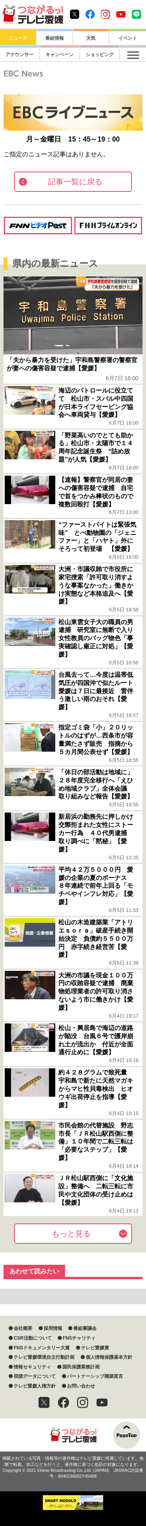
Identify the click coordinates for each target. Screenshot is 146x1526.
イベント (127, 38)
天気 (90, 38)
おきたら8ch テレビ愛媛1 (32, 14)
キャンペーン (54, 54)
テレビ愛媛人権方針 (35, 1386)
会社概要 (23, 1328)
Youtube (121, 14)
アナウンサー (18, 54)
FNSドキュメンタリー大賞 (42, 1348)
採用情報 (53, 1328)
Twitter (74, 14)
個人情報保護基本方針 (109, 1357)
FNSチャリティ (79, 1338)
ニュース (18, 38)
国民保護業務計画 (81, 1367)
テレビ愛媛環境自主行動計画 (44, 1357)
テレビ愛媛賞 (95, 1348)
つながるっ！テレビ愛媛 (73, 1435)
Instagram (105, 14)
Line (136, 14)
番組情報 (54, 38)
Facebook (90, 14)
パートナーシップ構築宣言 (95, 1376)
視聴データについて (35, 1376)
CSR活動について (32, 1338)
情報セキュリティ (32, 1367)
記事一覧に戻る (75, 181)
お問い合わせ (81, 1386)
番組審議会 (85, 1328)
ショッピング (91, 54)
